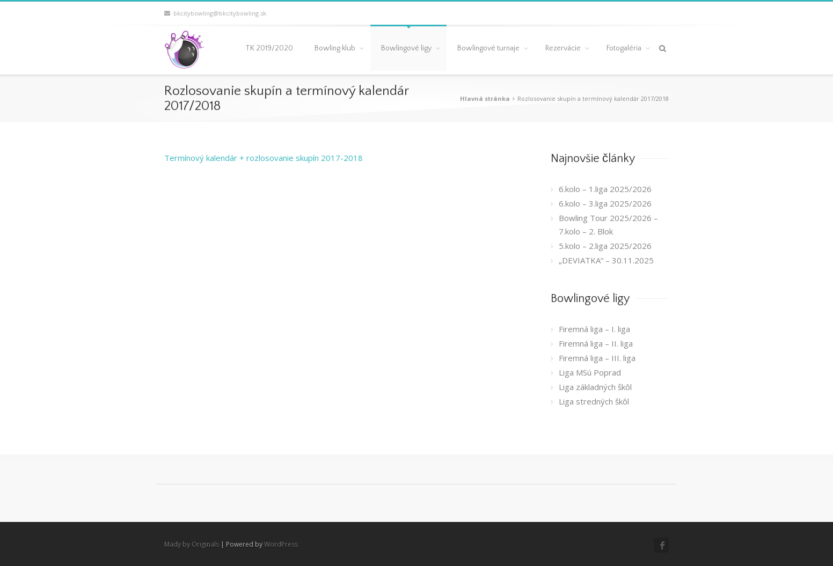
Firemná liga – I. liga (594, 329)
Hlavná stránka (485, 98)
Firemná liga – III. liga (597, 357)
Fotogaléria (624, 48)
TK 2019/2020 (269, 48)
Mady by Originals (191, 544)
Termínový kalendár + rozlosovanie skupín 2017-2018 (263, 157)
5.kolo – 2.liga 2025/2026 (605, 245)
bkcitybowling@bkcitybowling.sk (215, 13)
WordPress (281, 544)
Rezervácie (563, 48)
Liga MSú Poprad (590, 372)
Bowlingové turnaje (488, 48)
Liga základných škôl (595, 386)
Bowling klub (335, 48)
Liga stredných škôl (594, 401)
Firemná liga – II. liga (596, 343)
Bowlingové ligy (406, 48)
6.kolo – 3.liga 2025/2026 (605, 203)
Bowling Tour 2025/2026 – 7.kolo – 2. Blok (608, 224)
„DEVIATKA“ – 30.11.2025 (606, 260)
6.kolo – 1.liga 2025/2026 (605, 188)
